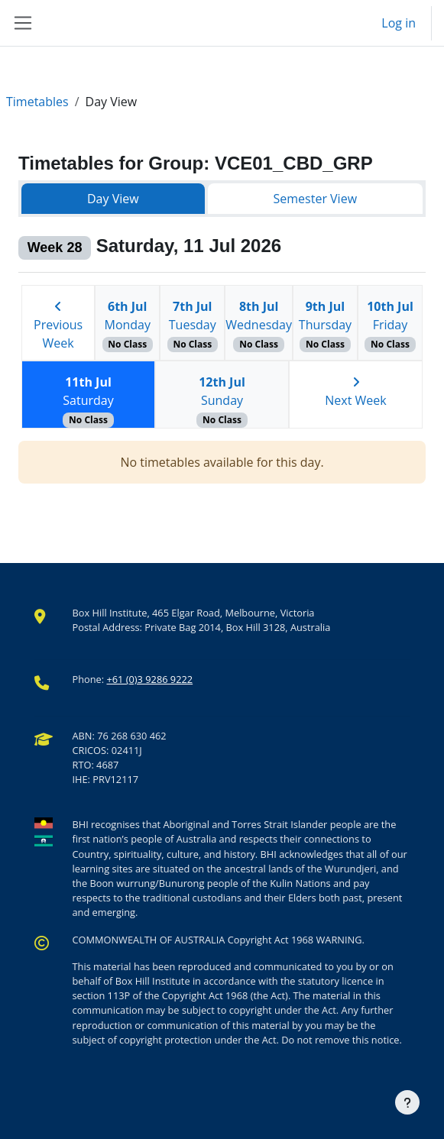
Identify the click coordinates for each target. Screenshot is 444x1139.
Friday (390, 325)
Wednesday (258, 325)
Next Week (355, 392)
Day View (113, 198)
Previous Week (58, 325)
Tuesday (192, 325)
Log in (398, 23)
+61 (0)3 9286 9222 (149, 679)
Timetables (37, 101)
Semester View (316, 198)
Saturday (88, 401)
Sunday (221, 401)
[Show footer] (407, 1102)
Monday (127, 325)
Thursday (325, 325)
